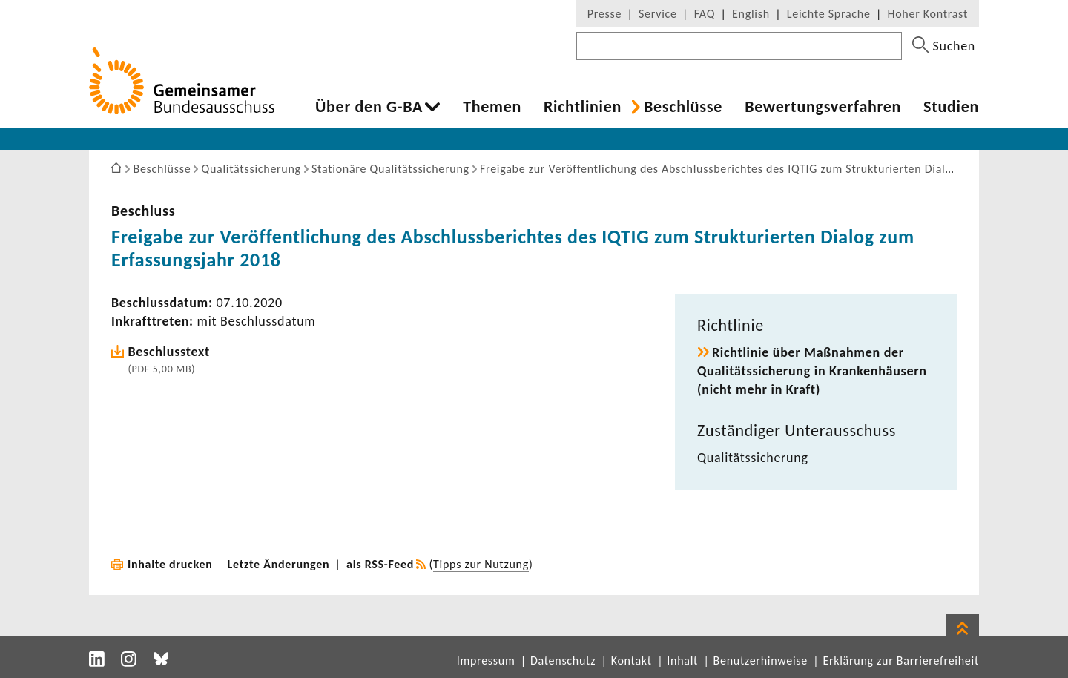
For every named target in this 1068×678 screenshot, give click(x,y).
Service (658, 14)
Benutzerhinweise (760, 661)
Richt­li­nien (583, 106)
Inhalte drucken (170, 564)
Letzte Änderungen (279, 564)
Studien (951, 106)
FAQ (704, 14)
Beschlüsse (683, 106)
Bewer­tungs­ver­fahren (823, 106)
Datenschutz (563, 661)
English (751, 14)
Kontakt (631, 661)
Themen (492, 106)
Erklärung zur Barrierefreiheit (901, 661)
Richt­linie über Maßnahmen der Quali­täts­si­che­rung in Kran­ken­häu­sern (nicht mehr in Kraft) (812, 371)
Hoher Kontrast (928, 14)
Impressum (486, 661)
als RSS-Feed (380, 564)
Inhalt (682, 661)
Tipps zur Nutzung (481, 564)
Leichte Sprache (829, 14)
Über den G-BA (369, 106)
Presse (604, 14)
